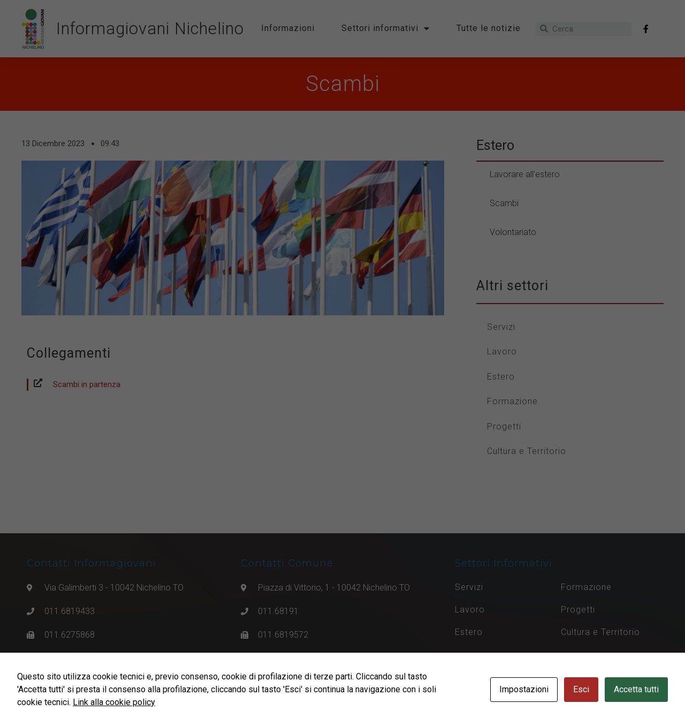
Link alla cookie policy (114, 702)
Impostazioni (524, 689)
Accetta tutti (636, 689)
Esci (581, 689)
